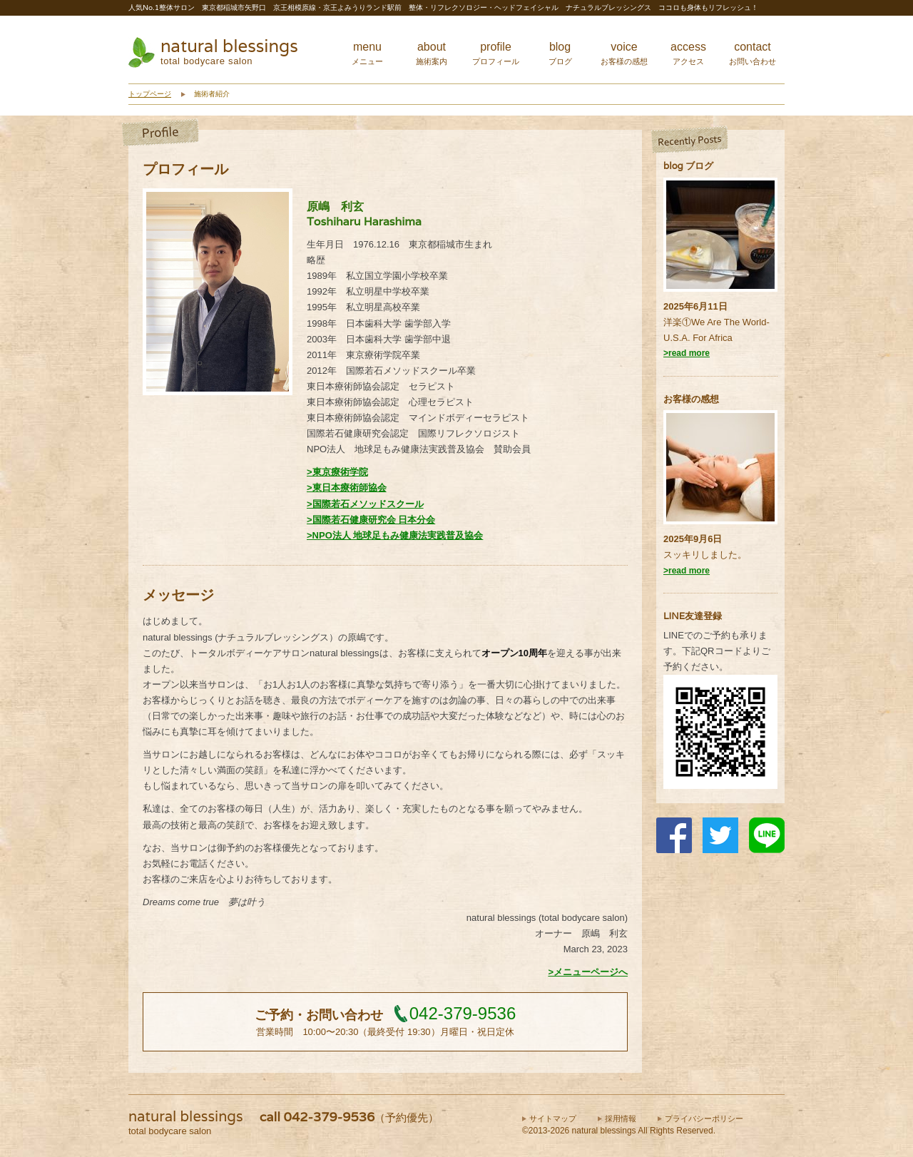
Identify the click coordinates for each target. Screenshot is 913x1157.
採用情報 (620, 1118)
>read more (686, 353)
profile (495, 53)
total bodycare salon (206, 61)
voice (624, 53)
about (431, 53)
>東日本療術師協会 (347, 487)
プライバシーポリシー (704, 1118)
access (688, 53)
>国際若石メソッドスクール (365, 504)
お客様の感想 (691, 399)
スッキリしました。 (705, 554)
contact (752, 53)
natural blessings (229, 46)
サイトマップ (552, 1118)
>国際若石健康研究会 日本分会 (371, 519)
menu (367, 53)
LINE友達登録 (692, 616)
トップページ (149, 94)
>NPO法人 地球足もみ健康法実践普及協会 (395, 535)
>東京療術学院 (337, 472)
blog (560, 53)
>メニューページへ (588, 972)
